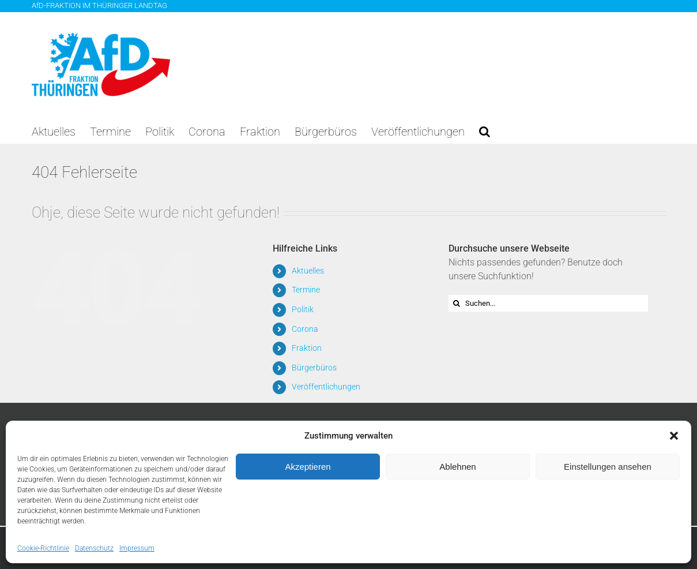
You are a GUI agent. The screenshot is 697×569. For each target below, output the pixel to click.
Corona (305, 329)
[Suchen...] (549, 303)
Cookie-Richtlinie (43, 548)
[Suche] (457, 303)
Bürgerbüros (314, 367)
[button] (674, 435)
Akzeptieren (307, 466)
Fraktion (307, 348)
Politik (303, 309)
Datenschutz (94, 548)
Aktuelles (308, 270)
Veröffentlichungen (326, 386)
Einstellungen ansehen (607, 466)
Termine (306, 289)
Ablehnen (457, 466)
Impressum (137, 548)
